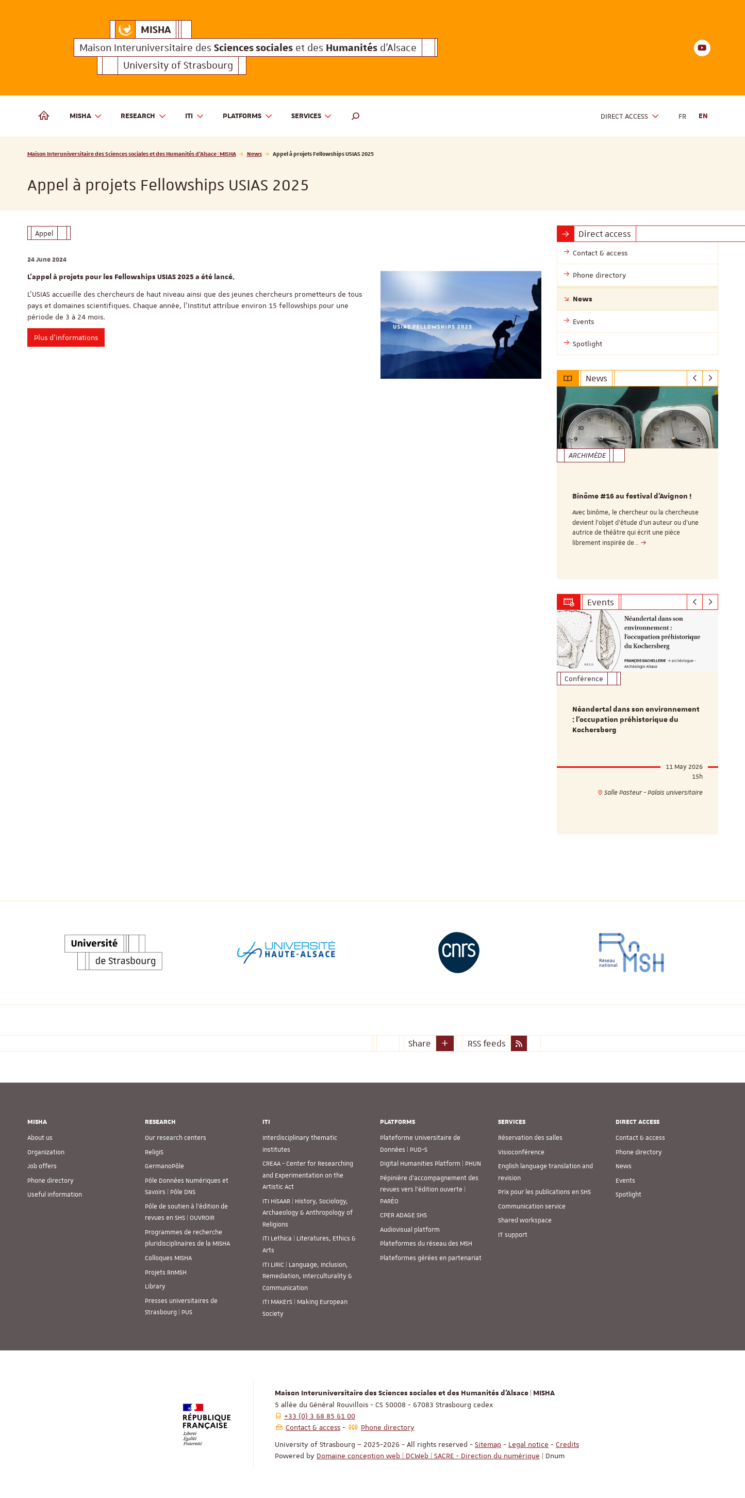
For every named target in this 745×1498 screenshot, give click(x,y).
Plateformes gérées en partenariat (431, 1258)
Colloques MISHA (168, 1258)
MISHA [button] (86, 116)
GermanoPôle (164, 1166)
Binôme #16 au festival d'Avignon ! (631, 496)
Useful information (54, 1194)
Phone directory (50, 1181)
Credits (567, 1444)
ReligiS (154, 1152)
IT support (512, 1235)
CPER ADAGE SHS (403, 1215)
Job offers (42, 1166)
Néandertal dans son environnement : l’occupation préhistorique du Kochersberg (636, 720)
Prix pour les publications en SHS (544, 1192)
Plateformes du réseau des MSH (426, 1243)
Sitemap (488, 1444)
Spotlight (628, 1194)
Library (155, 1286)
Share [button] (419, 1043)
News (254, 153)
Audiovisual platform (410, 1230)
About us (40, 1138)
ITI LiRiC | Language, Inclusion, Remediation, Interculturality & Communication (307, 1276)
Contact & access (640, 1138)
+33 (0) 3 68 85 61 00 (319, 1416)
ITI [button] (194, 116)
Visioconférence (521, 1152)
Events (625, 1181)
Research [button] (144, 116)
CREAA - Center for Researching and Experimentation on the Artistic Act (307, 1175)
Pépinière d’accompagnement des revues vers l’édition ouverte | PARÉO (429, 1189)
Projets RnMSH (166, 1272)
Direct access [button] (630, 116)
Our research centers (175, 1138)
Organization (45, 1152)
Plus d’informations (66, 337)
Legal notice (528, 1444)
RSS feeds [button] (487, 1043)
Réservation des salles (530, 1138)
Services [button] (312, 116)
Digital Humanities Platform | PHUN (430, 1163)
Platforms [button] (248, 116)
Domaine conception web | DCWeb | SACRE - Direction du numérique (428, 1455)
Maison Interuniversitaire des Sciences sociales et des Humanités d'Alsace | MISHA (131, 153)
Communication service (532, 1206)
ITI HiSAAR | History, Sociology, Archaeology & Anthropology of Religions (307, 1213)
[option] (637, 482)
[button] (355, 116)
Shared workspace (525, 1220)
